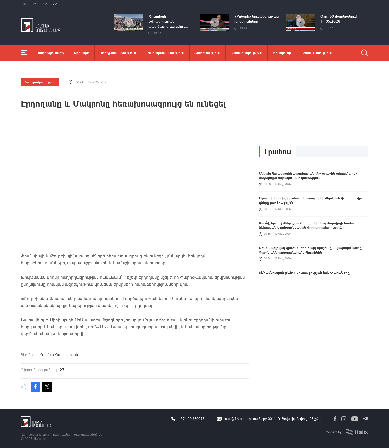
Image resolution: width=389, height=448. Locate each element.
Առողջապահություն (117, 52)
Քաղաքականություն (165, 52)
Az (55, 4)
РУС (45, 4)
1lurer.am (40, 438)
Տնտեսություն (207, 52)
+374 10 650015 (191, 418)
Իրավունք (282, 52)
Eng (35, 4)
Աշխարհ (81, 52)
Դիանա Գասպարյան (59, 354)
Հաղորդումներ (50, 52)
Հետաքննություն (316, 52)
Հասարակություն (246, 52)
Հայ (24, 4)
